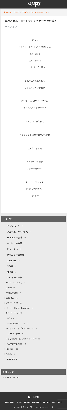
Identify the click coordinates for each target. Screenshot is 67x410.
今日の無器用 (14, 293)
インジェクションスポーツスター (23, 339)
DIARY (11, 287)
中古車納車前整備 (16, 344)
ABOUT (46, 402)
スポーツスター (15, 333)
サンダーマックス (16, 313)
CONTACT (57, 402)
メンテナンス (14, 303)
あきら (11, 354)
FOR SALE (14, 359)
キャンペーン (15, 226)
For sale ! (12, 349)
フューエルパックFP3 (19, 232)
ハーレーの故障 (16, 243)
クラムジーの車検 (18, 255)
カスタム (12, 298)
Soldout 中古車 (17, 237)
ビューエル (14, 249)
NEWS (12, 266)
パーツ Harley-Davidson (20, 308)
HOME (33, 397)
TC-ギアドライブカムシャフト (22, 328)
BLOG (12, 272)
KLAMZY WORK (12, 377)
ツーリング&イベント (18, 323)
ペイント (12, 318)
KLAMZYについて (16, 282)
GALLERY (14, 260)
